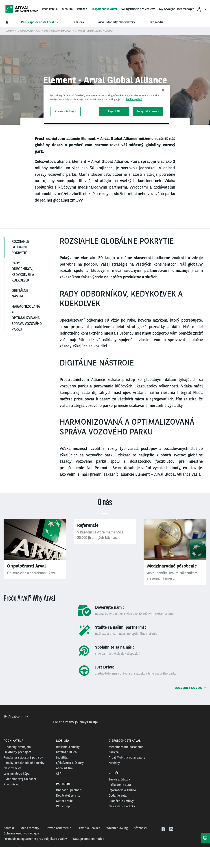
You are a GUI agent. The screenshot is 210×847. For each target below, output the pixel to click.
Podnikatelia (50, 9)
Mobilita (67, 9)
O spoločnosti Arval (104, 9)
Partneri (82, 9)
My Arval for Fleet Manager (176, 9)
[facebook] (163, 829)
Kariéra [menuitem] (79, 22)
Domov (9, 30)
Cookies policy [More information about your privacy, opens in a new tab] (134, 99)
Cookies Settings (65, 111)
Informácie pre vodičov (138, 9)
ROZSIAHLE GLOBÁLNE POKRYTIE (20, 247)
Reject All (114, 111)
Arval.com (16, 716)
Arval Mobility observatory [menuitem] (116, 22)
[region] (107, 104)
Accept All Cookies (148, 111)
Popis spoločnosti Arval (57, 30)
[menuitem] (201, 9)
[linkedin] (171, 829)
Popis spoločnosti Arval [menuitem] (40, 22)
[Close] (163, 90)
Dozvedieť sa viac (190, 688)
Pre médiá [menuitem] (156, 22)
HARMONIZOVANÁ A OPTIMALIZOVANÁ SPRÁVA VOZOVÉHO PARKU (27, 317)
